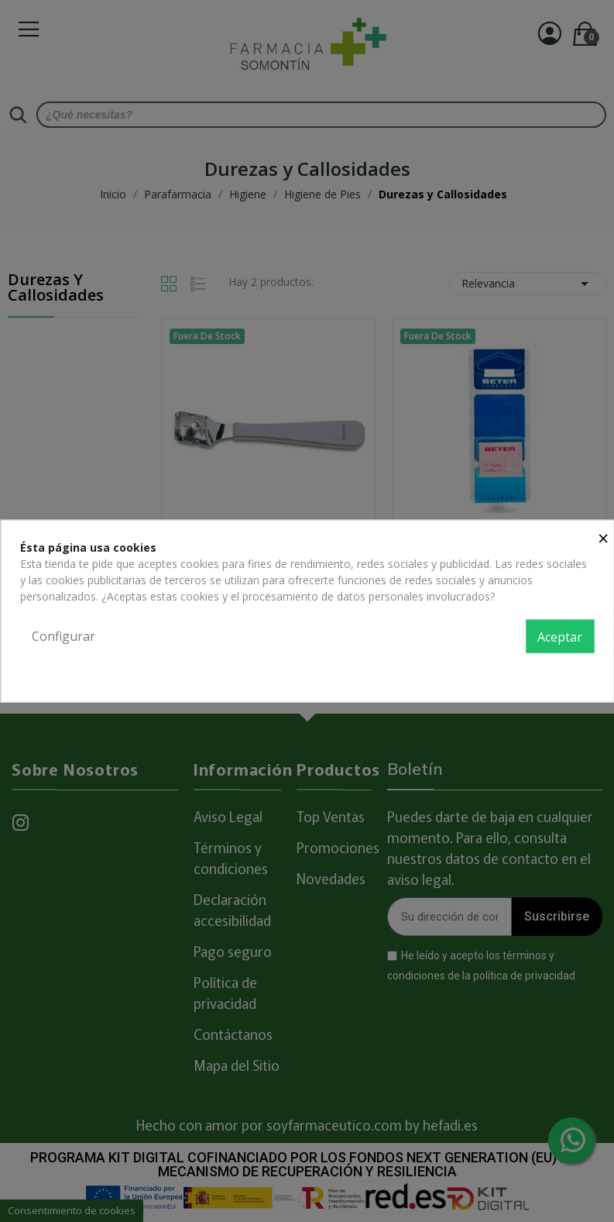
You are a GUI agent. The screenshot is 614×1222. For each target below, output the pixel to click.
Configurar (63, 635)
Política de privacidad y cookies (516, 670)
